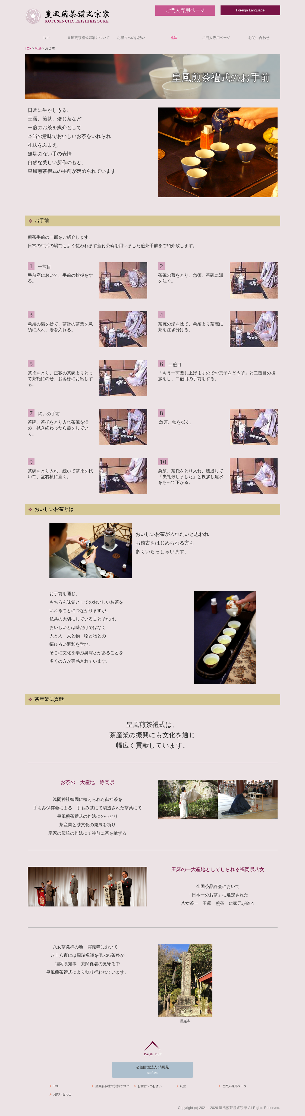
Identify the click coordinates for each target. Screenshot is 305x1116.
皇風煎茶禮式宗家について (88, 38)
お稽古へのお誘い (131, 38)
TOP (46, 38)
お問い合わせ (258, 38)
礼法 (173, 38)
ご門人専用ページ (216, 38)
